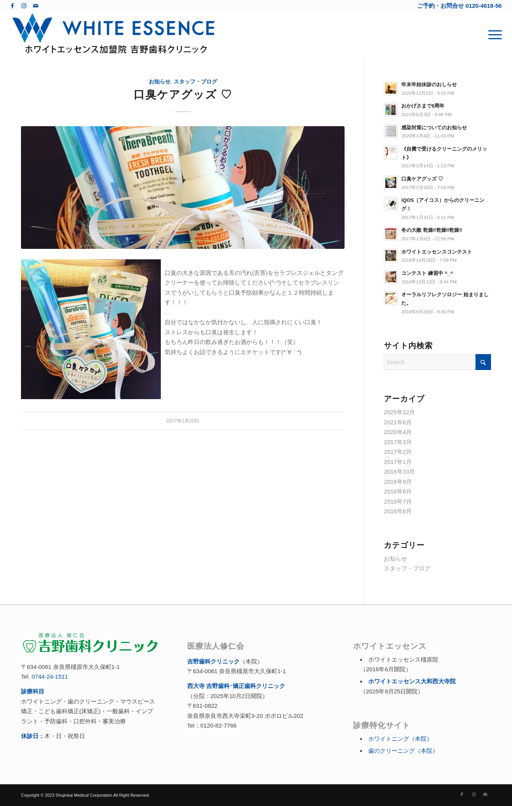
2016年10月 (399, 471)
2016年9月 (398, 481)
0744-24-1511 (50, 676)
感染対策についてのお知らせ (434, 127)
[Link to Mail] (36, 6)
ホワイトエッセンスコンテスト (436, 252)
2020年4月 (398, 432)
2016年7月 (398, 501)
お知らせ (160, 81)
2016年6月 (398, 511)
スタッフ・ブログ (195, 81)
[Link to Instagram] (24, 6)
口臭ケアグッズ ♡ (183, 94)
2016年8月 (398, 491)
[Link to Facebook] (12, 6)
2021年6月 (398, 422)
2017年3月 (398, 442)
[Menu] (492, 34)
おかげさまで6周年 (422, 106)
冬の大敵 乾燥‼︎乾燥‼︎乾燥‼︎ (431, 230)
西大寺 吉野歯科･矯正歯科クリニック (236, 686)
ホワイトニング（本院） (400, 738)
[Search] (437, 362)
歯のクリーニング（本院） (403, 750)
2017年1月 (398, 462)
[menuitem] (492, 34)
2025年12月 (399, 412)
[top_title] (113, 34)
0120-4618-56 (483, 5)
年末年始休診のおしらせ (429, 84)
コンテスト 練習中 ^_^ (427, 273)
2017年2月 (398, 451)
